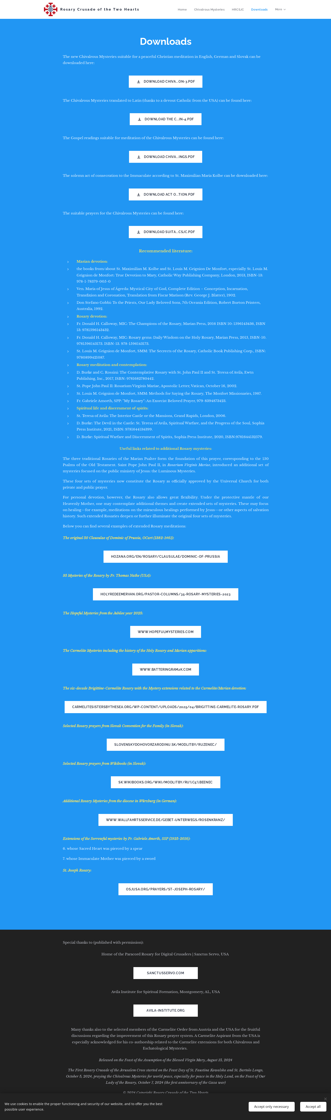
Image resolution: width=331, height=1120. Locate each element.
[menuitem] (184, 9)
